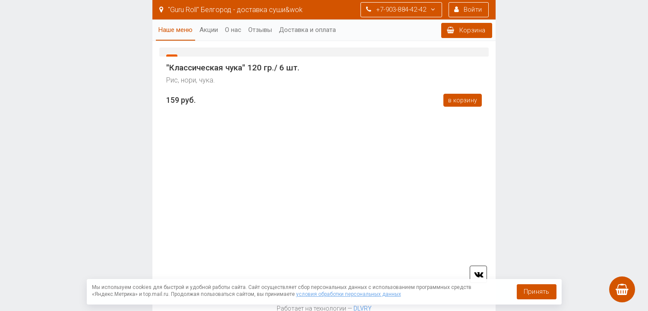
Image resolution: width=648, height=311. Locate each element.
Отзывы (260, 30)
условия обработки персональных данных (348, 294)
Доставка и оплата (307, 30)
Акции (208, 30)
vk (478, 274)
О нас (233, 30)
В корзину (462, 100)
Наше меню (175, 30)
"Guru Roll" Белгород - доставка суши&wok (231, 10)
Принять (536, 291)
